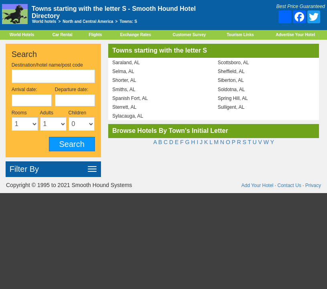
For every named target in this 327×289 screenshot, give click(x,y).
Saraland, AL (126, 62)
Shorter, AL (124, 80)
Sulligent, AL (231, 107)
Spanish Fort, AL (130, 98)
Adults (46, 113)
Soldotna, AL (231, 89)
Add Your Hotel (257, 185)
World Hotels (22, 35)
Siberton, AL (231, 80)
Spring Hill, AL (233, 98)
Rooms (19, 113)
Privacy (313, 185)
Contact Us (289, 185)
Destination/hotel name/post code (47, 65)
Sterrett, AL (124, 107)
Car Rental (62, 35)
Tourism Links (240, 35)
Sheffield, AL (231, 71)
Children (78, 113)
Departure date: (71, 89)
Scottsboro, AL (233, 62)
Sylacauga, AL (127, 116)
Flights (95, 35)
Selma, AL (123, 71)
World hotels (44, 21)
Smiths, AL (123, 89)
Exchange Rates (135, 35)
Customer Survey (189, 35)
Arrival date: (24, 89)
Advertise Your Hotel (295, 35)
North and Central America (88, 21)
